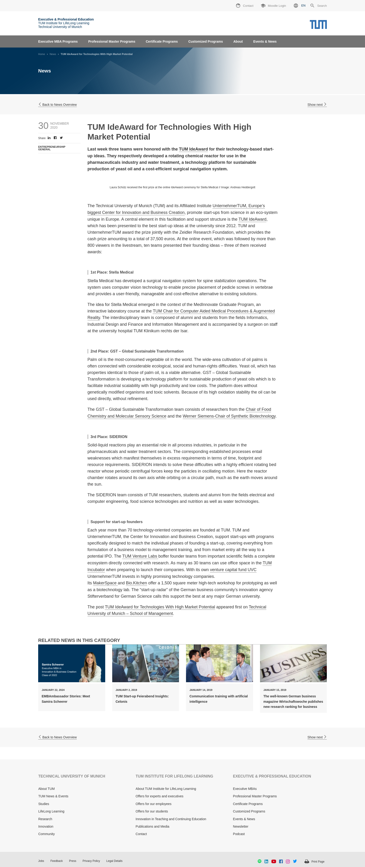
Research (45, 819)
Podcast (239, 834)
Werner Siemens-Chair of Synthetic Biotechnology (229, 416)
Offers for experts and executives (159, 796)
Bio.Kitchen (136, 583)
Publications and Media (152, 826)
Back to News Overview (57, 104)
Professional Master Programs (111, 41)
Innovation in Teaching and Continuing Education (171, 819)
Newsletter (240, 826)
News (53, 54)
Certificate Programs (162, 41)
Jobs (41, 861)
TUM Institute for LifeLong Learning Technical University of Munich (66, 23)
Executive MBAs (245, 789)
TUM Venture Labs (140, 556)
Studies (43, 804)
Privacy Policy (91, 861)
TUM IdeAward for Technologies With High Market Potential (160, 607)
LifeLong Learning (51, 811)
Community (46, 834)
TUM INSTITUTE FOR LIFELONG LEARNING (174, 776)
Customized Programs (205, 41)
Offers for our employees (154, 804)
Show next (317, 104)
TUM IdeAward (193, 149)
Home (41, 54)
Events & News (265, 41)
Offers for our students (152, 811)
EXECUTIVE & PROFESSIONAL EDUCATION (272, 776)
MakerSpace (105, 583)
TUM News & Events (53, 796)
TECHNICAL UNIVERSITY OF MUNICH (71, 776)
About (238, 41)
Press (72, 861)
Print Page (317, 861)
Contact (141, 834)
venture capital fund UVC (233, 569)
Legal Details (114, 861)
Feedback (57, 861)
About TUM (46, 789)
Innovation (45, 826)
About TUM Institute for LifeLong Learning (166, 789)
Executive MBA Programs (58, 41)
